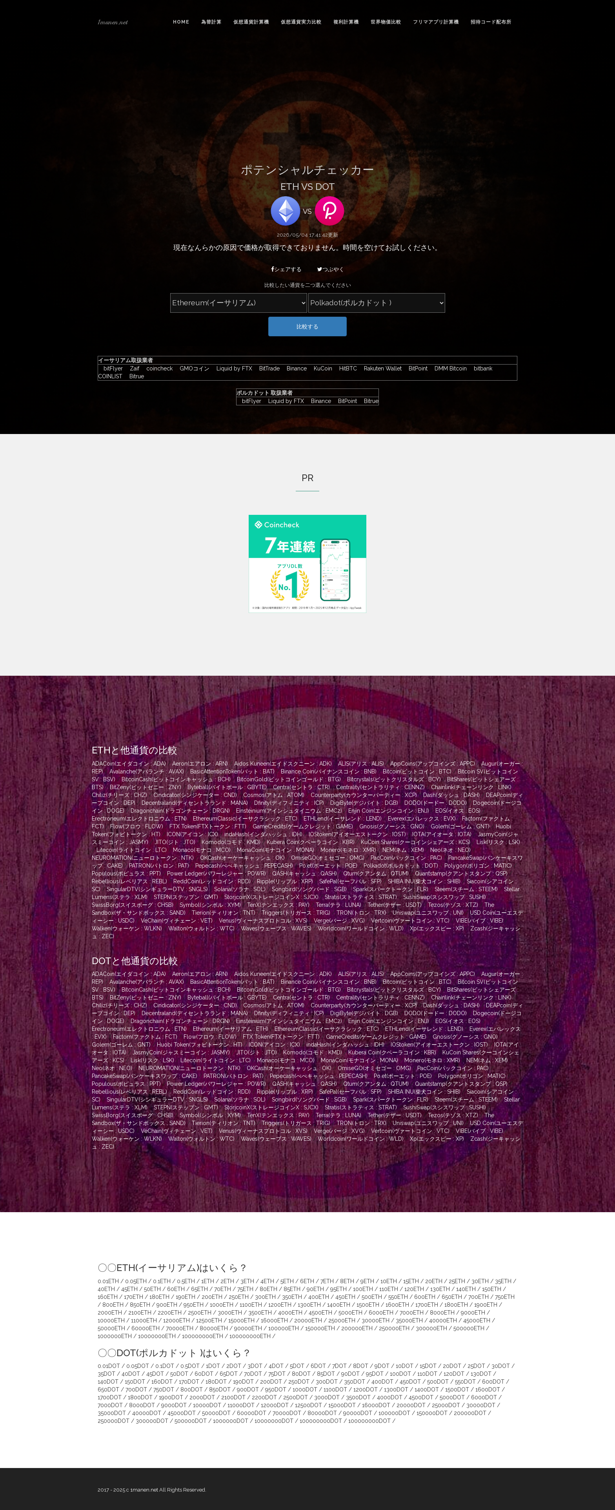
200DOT (271, 1382)
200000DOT (470, 1413)
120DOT (454, 1374)
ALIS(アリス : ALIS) (361, 763)
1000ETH (221, 1305)
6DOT (318, 1366)
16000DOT (376, 1405)
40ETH (106, 1289)
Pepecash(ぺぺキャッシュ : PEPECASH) (244, 866)
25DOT (476, 1366)
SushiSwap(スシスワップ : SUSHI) (444, 897)
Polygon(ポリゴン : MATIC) (478, 866)
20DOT (452, 1366)
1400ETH (338, 1305)
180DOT (216, 1382)
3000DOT (327, 1397)
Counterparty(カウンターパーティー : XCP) (364, 795)
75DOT (277, 1374)
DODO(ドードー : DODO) (435, 803)
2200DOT (264, 1397)
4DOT (276, 1366)
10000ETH (111, 1320)
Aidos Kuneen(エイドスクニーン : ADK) (283, 763)
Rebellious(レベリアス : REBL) (129, 881)
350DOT (354, 1382)
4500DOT (421, 1397)
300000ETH (431, 1328)
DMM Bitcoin (448, 368)
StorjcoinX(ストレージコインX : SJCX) (271, 897)
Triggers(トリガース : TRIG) (296, 913)
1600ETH (397, 1305)
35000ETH (409, 1320)
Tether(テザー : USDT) (395, 905)
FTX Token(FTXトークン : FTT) (207, 826)
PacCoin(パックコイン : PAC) (406, 858)
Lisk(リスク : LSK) (498, 842)
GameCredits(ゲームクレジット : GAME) (303, 826)
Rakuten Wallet (380, 368)
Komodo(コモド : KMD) (231, 842)
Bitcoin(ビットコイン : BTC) (417, 771)
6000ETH (381, 1312)
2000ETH (110, 1312)
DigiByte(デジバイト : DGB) (364, 803)
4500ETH (320, 1312)
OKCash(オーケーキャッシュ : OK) (242, 858)
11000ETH (144, 1320)
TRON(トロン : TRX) (361, 913)
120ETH (414, 1289)
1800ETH (456, 1305)
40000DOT (146, 1413)
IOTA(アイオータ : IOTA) (441, 834)
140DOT (108, 1382)
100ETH (363, 1289)
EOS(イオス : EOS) (457, 811)
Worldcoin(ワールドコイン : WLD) (361, 928)
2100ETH (139, 1312)
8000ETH (442, 1312)
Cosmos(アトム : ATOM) (273, 795)
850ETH (140, 1305)
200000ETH (357, 1328)
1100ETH (251, 1305)
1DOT (213, 1366)
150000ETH (320, 1328)
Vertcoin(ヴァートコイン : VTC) (410, 920)
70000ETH (179, 1328)
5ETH (287, 1281)
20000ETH (308, 1320)
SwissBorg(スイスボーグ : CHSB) (132, 905)
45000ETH (476, 1320)
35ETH (503, 1281)
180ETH (159, 1297)
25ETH (457, 1281)
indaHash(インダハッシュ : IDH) (263, 834)
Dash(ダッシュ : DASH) (451, 795)
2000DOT (202, 1397)
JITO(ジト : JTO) (175, 842)
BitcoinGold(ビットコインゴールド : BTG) (289, 779)
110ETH (388, 1289)
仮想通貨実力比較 (301, 22)
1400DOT (427, 1389)
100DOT (400, 1374)
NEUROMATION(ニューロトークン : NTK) (143, 858)
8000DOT (142, 1405)
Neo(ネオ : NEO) (450, 850)
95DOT (375, 1374)
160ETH (108, 1297)
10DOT (404, 1366)
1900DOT (171, 1397)
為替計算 (211, 22)
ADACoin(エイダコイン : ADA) (129, 763)
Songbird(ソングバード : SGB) (309, 889)
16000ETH (274, 1320)
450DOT (410, 1382)
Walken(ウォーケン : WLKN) (127, 928)
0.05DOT (137, 1366)
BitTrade (267, 368)
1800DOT (140, 1397)
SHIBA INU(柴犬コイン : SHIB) (424, 881)
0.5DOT (190, 1366)
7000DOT (110, 1405)
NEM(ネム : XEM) (403, 850)
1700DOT (110, 1397)
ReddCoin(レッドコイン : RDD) (212, 881)
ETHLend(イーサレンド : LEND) (343, 818)
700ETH (478, 1297)
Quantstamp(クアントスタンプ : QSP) (461, 873)
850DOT (220, 1389)
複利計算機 (346, 22)
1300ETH (309, 1305)
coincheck (157, 368)
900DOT (248, 1389)
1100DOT (335, 1389)
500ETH (372, 1297)
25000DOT (446, 1405)
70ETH (222, 1289)
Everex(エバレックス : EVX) (422, 818)
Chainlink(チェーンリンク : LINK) (471, 787)
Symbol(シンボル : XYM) (210, 905)
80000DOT (322, 1413)
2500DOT (295, 1397)
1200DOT (365, 1389)
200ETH (212, 1297)
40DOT (131, 1374)
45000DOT (181, 1413)
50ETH (152, 1289)
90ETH (315, 1289)
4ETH (267, 1281)
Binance (294, 368)
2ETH (227, 1281)
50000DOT (216, 1413)
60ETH (176, 1289)
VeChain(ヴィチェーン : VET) (177, 920)
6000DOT (484, 1397)
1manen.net (112, 22)
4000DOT (389, 1397)
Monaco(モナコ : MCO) (202, 850)
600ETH (424, 1297)
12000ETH (176, 1320)
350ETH (292, 1297)
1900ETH (485, 1305)
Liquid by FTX (232, 368)
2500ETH (199, 1312)
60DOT (204, 1374)
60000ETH (145, 1328)
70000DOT (287, 1413)
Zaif (132, 368)
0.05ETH (136, 1281)
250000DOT (113, 1421)
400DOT (382, 1382)
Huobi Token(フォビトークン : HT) (199, 1044)
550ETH (398, 1297)
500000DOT (191, 1421)
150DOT (135, 1382)
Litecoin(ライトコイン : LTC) (131, 850)
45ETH (129, 1289)
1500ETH (368, 1305)
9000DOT (174, 1405)
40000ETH (443, 1320)
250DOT (298, 1382)
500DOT (438, 1382)
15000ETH (241, 1320)
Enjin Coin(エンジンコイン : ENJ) (388, 811)
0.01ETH (108, 1281)
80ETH (268, 1289)
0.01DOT (109, 1366)
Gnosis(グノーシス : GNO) (391, 826)
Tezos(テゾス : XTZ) (453, 905)
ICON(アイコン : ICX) (192, 834)
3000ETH (230, 1312)
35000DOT (112, 1413)
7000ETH (412, 1312)
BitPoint (416, 368)
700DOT (136, 1389)
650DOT (108, 1389)
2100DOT (233, 1397)
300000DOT (152, 1421)
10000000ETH (157, 1336)
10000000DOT (274, 1421)
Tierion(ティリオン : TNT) (223, 913)
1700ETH (426, 1305)
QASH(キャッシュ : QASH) (304, 873)
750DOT (163, 1389)
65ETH (199, 1289)
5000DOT (452, 1397)
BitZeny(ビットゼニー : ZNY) (145, 787)
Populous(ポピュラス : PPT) (126, 873)
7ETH (327, 1281)
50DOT (179, 1374)
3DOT (254, 1366)
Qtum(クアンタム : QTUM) (376, 873)
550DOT (465, 1382)
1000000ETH (115, 1336)
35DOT (106, 1374)
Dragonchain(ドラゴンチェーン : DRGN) (180, 811)
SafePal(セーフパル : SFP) (350, 881)
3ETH (247, 1281)
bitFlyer (111, 368)
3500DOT (358, 1397)
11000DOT (241, 1405)
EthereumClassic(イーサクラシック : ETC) (245, 818)
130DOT (481, 1374)
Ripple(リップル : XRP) (285, 881)
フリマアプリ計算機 (436, 22)
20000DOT (411, 1405)
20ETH (433, 1281)
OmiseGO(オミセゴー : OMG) (327, 858)
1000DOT (305, 1389)
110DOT (427, 1374)
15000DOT (342, 1405)
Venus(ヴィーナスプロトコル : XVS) (263, 920)
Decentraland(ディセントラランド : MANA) (195, 803)
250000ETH (394, 1328)
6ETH (307, 1281)
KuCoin (321, 368)
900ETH (166, 1305)
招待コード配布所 (491, 22)
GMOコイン (192, 368)
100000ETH (283, 1328)
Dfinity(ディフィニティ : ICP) (289, 803)
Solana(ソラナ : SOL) (240, 889)
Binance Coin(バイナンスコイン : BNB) (329, 771)
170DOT (189, 1382)
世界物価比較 (386, 22)
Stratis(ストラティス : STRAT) (361, 897)
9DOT (382, 1366)
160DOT (162, 1382)
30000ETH (375, 1320)
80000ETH (214, 1328)
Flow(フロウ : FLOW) (136, 826)
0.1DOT (164, 1366)
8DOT (360, 1366)
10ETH (388, 1281)
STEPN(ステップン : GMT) (186, 897)
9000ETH (473, 1312)
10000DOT (207, 1405)
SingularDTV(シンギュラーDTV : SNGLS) (157, 889)
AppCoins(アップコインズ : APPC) (432, 763)
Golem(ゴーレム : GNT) (460, 826)
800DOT (191, 1389)
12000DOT (275, 1405)
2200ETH (170, 1312)
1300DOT (396, 1389)
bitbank (481, 368)
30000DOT (480, 1405)
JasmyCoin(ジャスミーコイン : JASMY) (181, 1052)
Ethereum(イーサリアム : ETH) (230, 1029)
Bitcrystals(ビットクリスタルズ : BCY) (394, 779)
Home (181, 22)
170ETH (133, 1297)
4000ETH (290, 1312)
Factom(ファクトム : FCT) (145, 1037)
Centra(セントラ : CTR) (301, 787)
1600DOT (487, 1389)
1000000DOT (230, 1421)
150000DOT (432, 1413)
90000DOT (357, 1413)
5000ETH (350, 1312)
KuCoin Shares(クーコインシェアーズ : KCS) (415, 842)
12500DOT (308, 1405)
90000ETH (248, 1328)
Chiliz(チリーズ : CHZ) (119, 795)
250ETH (239, 1297)
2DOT (233, 1366)
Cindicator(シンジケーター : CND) (195, 795)
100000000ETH (202, 1336)
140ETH (466, 1289)
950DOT (275, 1389)
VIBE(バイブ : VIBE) (479, 920)
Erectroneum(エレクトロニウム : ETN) (139, 818)
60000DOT (251, 1413)
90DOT (350, 1374)
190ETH (185, 1297)
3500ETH (260, 1312)
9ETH (367, 1281)
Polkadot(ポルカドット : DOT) (401, 866)
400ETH (318, 1297)
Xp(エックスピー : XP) (437, 928)
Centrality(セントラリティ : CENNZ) (380, 787)
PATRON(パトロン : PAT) (159, 866)
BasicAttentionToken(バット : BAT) (232, 771)
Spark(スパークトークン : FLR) (390, 889)
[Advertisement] (307, 103)
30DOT (500, 1366)
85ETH (292, 1289)
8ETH (347, 1281)
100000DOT (394, 1413)
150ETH (491, 1289)
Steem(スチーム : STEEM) (466, 889)
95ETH (338, 1289)
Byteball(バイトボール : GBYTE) (227, 787)
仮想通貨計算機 (251, 22)
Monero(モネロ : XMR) (348, 850)
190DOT (243, 1382)
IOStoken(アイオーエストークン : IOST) (357, 834)
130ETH (440, 1289)
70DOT (253, 1374)
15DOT (428, 1366)
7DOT (339, 1366)
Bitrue (134, 376)
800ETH (113, 1305)
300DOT (327, 1382)
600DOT (493, 1382)
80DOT (301, 1374)
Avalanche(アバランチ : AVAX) (146, 771)
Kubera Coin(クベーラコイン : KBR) (311, 842)
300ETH (265, 1297)
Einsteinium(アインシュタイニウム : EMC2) (289, 811)
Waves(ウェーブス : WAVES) (276, 928)
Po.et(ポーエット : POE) (328, 866)
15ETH (411, 1281)
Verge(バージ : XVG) (339, 920)
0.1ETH (162, 1281)
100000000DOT (321, 1421)
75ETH (245, 1289)
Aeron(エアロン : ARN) (200, 763)
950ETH (194, 1305)
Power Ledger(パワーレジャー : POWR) (216, 873)
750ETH (505, 1297)
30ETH (480, 1281)
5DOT (297, 1366)
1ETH (207, 1281)
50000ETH (111, 1328)
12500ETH (209, 1320)
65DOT (229, 1374)
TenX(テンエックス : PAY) (278, 905)
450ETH (345, 1297)
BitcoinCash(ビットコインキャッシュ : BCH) (176, 779)
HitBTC (346, 368)
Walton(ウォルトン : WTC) (201, 928)
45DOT (155, 1374)
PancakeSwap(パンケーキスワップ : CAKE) (144, 1076)
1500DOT (457, 1389)
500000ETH (468, 1328)
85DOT (326, 1374)
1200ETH (279, 1305)
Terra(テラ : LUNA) (338, 905)
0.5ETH (186, 1281)
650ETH (452, 1297)
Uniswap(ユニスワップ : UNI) (428, 913)
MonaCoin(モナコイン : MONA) (275, 850)
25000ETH (341, 1320)
